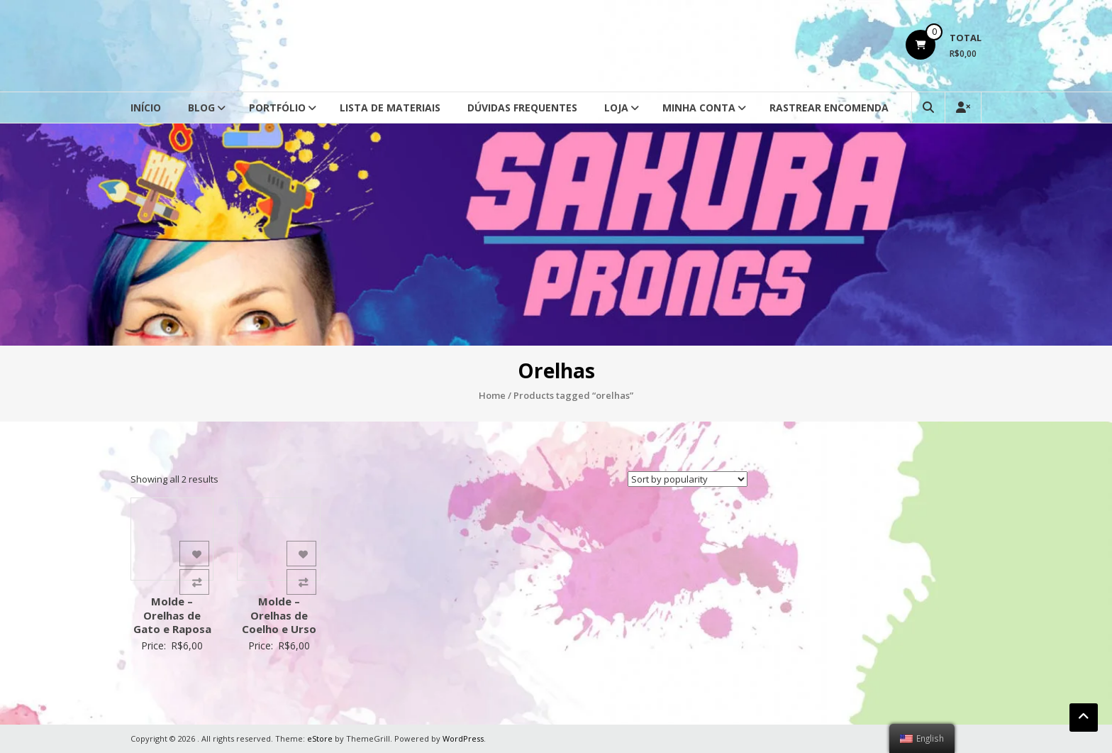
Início (145, 107)
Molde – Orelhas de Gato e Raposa (172, 615)
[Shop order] (687, 479)
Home (492, 395)
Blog (201, 107)
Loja (616, 107)
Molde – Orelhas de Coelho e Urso (279, 615)
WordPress (463, 738)
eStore (320, 738)
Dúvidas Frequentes (522, 107)
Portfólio (277, 107)
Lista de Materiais (390, 107)
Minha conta (698, 107)
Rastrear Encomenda (829, 107)
